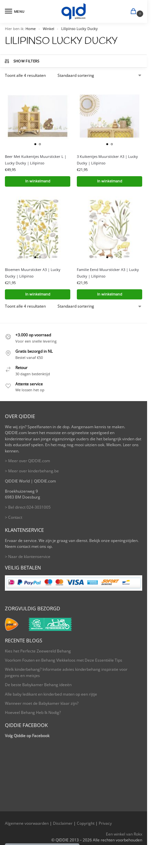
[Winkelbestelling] (100, 75)
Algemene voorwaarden (27, 823)
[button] (134, 12)
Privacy (105, 823)
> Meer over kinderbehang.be (32, 471)
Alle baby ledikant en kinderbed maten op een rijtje (51, 694)
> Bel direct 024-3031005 (28, 507)
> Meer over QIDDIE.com (27, 461)
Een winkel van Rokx (124, 834)
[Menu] (15, 11)
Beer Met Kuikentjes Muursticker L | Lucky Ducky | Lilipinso (35, 159)
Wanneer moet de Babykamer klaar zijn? (41, 703)
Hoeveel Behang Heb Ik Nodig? (33, 712)
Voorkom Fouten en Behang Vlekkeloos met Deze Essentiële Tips (63, 660)
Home (30, 28)
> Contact (13, 517)
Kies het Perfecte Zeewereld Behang (38, 651)
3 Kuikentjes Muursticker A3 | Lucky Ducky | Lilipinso (107, 159)
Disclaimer (63, 823)
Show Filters (22, 61)
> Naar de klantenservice (27, 556)
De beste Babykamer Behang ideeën (38, 684)
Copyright (85, 823)
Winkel (48, 28)
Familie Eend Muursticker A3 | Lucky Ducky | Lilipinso (108, 273)
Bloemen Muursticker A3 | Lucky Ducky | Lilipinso (32, 273)
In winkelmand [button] (37, 181)
